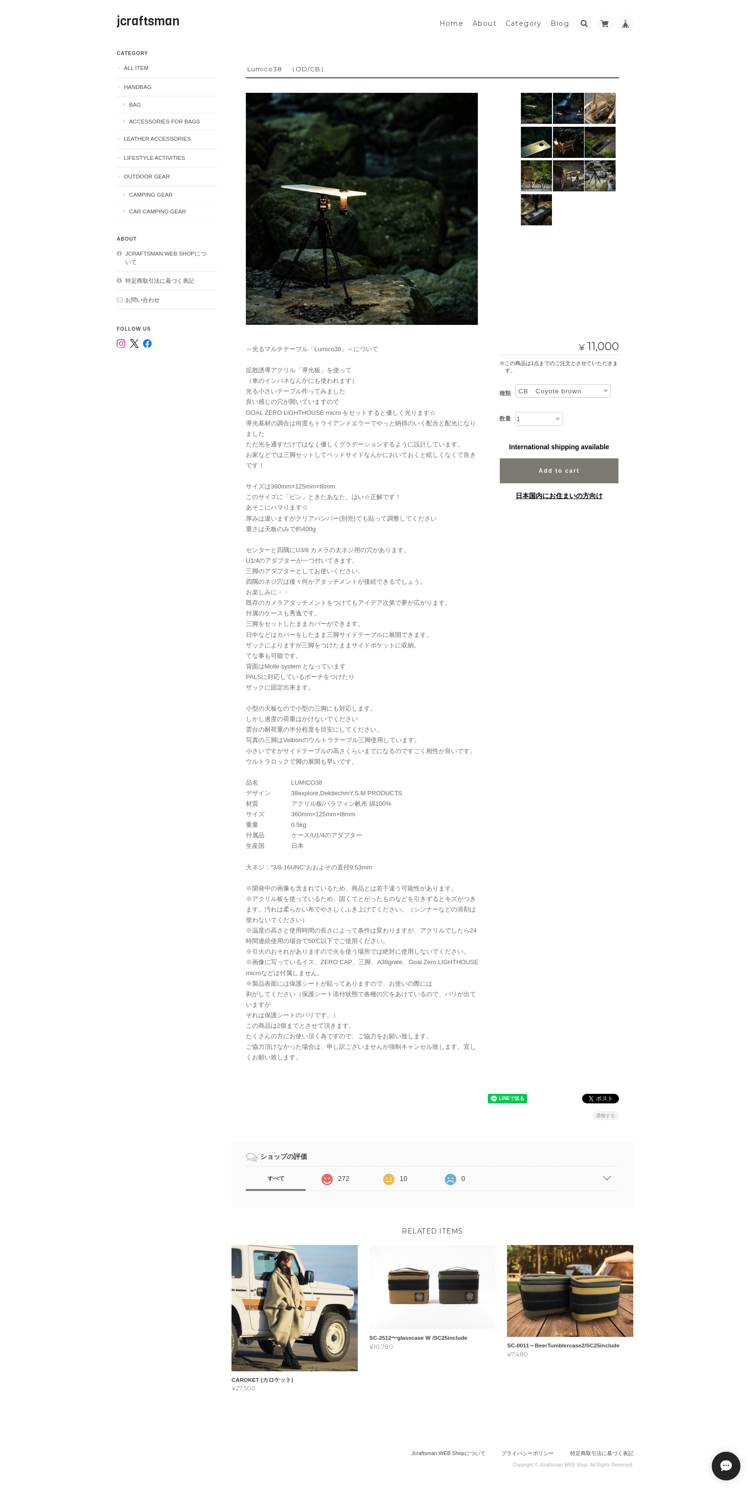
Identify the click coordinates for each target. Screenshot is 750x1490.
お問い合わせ (142, 299)
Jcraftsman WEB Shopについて (165, 256)
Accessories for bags (164, 120)
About (484, 22)
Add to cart (559, 470)
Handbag (138, 86)
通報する (605, 1114)
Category (524, 22)
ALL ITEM (136, 67)
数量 (505, 417)
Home (452, 22)
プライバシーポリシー (527, 1452)
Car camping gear (157, 210)
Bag (135, 103)
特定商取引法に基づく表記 (159, 280)
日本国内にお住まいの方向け (559, 495)
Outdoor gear (147, 175)
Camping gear (151, 193)
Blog (560, 22)
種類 (505, 392)
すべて (276, 1177)
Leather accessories (157, 137)
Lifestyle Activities (154, 157)
